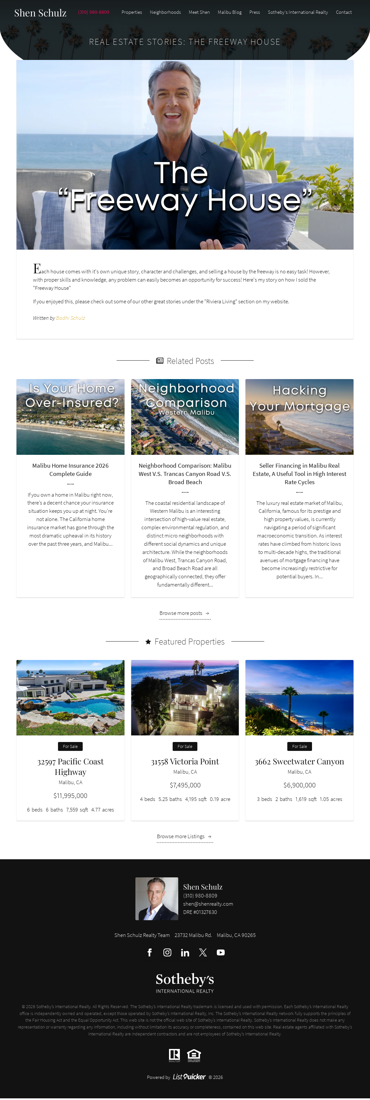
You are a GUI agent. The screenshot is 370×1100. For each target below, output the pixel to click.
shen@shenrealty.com (208, 905)
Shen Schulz (202, 888)
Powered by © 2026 (185, 1079)
